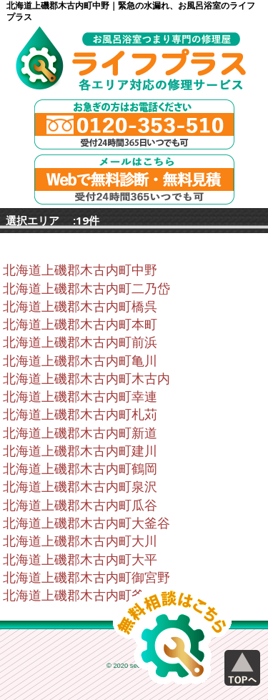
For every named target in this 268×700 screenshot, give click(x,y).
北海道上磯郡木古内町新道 (80, 433)
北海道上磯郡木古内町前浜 (80, 342)
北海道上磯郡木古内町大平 (80, 560)
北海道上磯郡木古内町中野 (80, 270)
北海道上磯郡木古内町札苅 (80, 415)
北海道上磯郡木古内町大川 (80, 541)
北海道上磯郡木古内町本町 (80, 324)
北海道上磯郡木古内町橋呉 (80, 307)
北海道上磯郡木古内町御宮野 (86, 578)
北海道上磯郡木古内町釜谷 (80, 595)
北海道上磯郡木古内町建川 (80, 451)
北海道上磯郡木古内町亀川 (80, 361)
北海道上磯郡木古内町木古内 (86, 379)
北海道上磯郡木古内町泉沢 (80, 487)
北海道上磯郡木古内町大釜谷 (86, 523)
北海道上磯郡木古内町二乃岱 (86, 289)
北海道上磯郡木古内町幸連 (80, 397)
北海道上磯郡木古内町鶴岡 (80, 469)
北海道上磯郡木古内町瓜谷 (80, 505)
